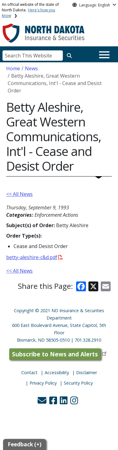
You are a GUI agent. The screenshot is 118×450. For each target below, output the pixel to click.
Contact (29, 372)
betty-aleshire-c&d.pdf (34, 257)
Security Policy (78, 383)
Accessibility (57, 372)
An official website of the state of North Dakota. (30, 10)
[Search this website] (69, 55)
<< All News (19, 194)
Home (13, 68)
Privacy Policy (43, 383)
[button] (43, 402)
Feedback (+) (24, 444)
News (31, 68)
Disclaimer (86, 372)
